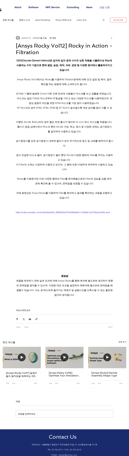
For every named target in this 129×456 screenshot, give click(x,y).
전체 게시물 (8, 20)
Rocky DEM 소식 (63, 20)
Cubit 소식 (81, 20)
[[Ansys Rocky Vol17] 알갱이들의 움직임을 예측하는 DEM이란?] (22, 357)
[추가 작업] (111, 38)
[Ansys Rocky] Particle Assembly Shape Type (104, 374)
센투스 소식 (24, 20)
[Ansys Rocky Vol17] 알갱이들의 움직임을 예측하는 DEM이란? (21, 375)
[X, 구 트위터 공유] (23, 319)
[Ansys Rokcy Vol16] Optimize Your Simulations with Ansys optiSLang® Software (64, 374)
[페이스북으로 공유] (17, 319)
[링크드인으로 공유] (30, 319)
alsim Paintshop (42, 20)
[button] (103, 20)
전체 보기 (122, 342)
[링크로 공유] (36, 319)
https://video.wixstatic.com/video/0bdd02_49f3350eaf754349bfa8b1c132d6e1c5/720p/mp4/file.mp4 (63, 212)
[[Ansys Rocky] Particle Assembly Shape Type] (107, 357)
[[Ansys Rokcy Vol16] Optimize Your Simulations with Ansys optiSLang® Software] (65, 357)
